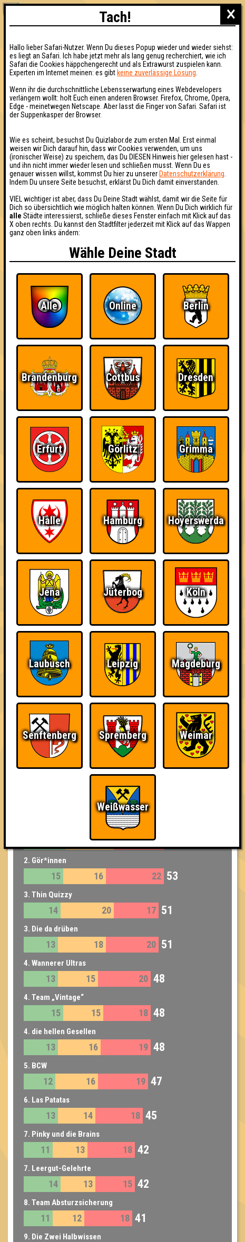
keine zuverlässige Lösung (156, 72)
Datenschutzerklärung (191, 173)
